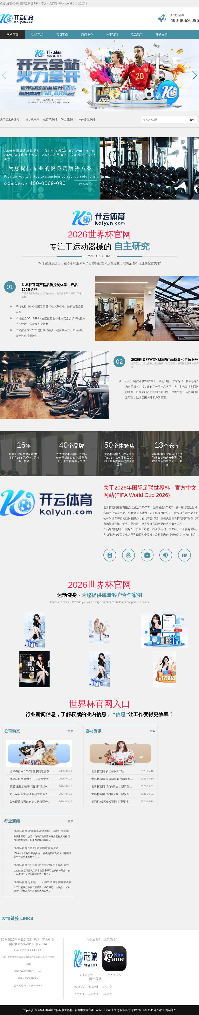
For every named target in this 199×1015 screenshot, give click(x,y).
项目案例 (62, 34)
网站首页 (12, 34)
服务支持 (162, 34)
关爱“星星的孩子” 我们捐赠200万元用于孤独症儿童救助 (31, 786)
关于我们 (112, 34)
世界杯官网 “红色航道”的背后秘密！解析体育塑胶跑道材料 (43, 865)
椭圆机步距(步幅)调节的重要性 (109, 801)
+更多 (69, 731)
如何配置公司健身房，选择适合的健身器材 (31, 801)
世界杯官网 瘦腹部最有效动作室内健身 (112, 778)
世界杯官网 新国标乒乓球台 (108, 771)
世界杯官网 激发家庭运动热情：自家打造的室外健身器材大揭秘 (43, 831)
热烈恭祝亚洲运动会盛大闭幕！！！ (31, 794)
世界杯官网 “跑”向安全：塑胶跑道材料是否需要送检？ (112, 786)
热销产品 (37, 34)
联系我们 (137, 34)
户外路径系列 (87, 119)
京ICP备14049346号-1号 (146, 1010)
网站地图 (170, 1010)
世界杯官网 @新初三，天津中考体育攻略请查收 (31, 778)
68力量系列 (68, 119)
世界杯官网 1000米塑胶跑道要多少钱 (31, 771)
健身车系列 (50, 119)
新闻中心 (87, 34)
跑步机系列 (32, 119)
